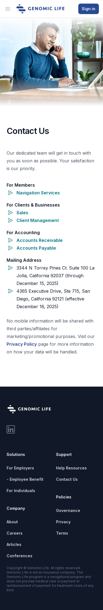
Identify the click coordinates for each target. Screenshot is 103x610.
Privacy (63, 521)
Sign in (88, 8)
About (12, 521)
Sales (22, 212)
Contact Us (67, 479)
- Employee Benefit (25, 479)
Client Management (37, 220)
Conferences (19, 555)
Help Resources (71, 468)
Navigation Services (38, 193)
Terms (62, 533)
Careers (15, 533)
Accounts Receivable (39, 240)
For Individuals (21, 490)
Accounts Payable (36, 248)
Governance (68, 510)
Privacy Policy (22, 344)
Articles (14, 544)
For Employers (20, 468)
